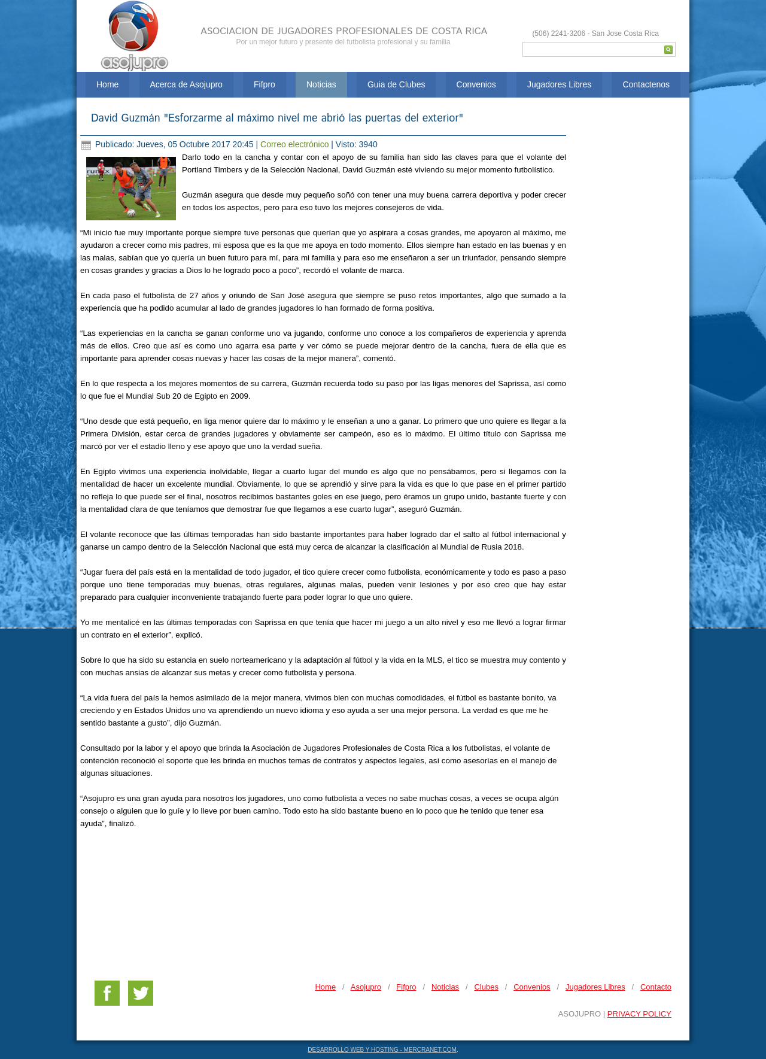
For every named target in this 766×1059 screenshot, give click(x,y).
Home (107, 84)
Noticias (321, 84)
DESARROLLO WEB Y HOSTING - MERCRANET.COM (382, 1049)
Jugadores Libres (559, 84)
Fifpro (264, 84)
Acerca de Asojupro (186, 84)
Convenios (476, 84)
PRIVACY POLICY (639, 1013)
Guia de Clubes (396, 84)
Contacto (655, 986)
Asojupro (366, 986)
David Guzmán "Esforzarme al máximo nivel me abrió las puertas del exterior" (277, 118)
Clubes (486, 986)
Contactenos (646, 84)
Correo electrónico (295, 144)
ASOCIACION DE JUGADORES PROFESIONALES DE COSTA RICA (343, 31)
